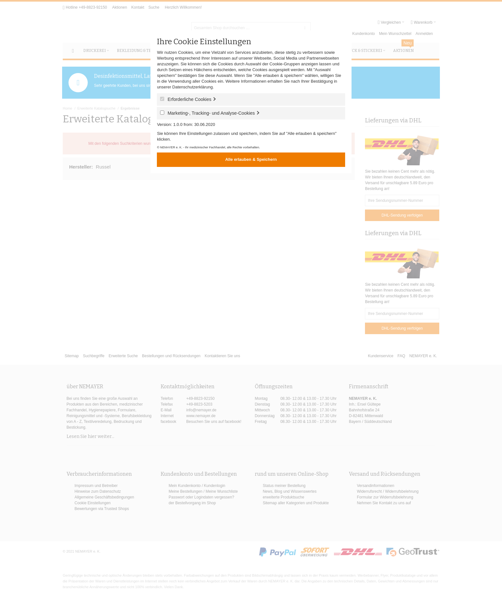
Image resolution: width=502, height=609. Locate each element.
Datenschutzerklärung (192, 87)
